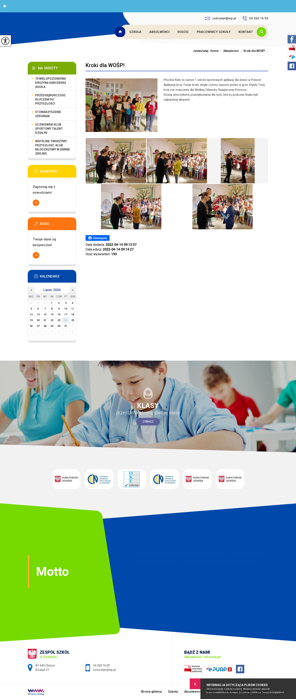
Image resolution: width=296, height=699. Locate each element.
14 (45, 314)
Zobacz (148, 421)
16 (59, 314)
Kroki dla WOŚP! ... (253, 50)
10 (65, 308)
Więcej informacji (36, 202)
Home (214, 50)
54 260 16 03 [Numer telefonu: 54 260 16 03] (101, 665)
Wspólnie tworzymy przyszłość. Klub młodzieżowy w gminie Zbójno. (52, 147)
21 (45, 320)
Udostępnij (97, 238)
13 (38, 314)
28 (45, 326)
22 (52, 320)
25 (72, 320)
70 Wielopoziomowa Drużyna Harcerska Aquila (50, 83)
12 (31, 314)
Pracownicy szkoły (214, 32)
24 (65, 320)
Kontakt (245, 32)
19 (31, 320)
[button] (5, 6)
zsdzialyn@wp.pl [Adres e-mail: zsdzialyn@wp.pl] (104, 669)
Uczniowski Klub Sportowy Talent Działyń (49, 128)
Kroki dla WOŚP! (105, 65)
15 (52, 314)
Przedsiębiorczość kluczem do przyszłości (50, 99)
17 (65, 314)
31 (65, 326)
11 (72, 308)
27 (38, 326)
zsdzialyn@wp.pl (220, 18)
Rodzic (183, 32)
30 (59, 326)
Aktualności (229, 50)
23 (59, 320)
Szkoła (135, 32)
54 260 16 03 (255, 18)
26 (31, 326)
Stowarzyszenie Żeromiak (48, 114)
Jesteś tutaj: (201, 50)
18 (72, 314)
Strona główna (120, 32)
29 (52, 326)
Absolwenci (159, 32)
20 (38, 320)
